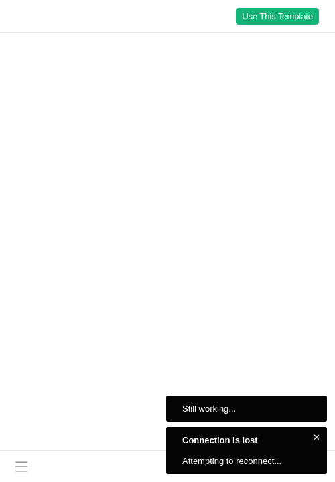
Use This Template (277, 16)
